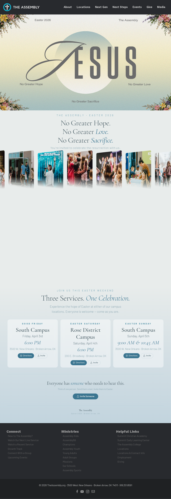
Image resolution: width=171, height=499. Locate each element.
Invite (41, 360)
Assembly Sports (72, 471)
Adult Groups (70, 458)
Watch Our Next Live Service (23, 441)
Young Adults (70, 454)
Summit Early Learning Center (133, 441)
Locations (123, 449)
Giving (120, 462)
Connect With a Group (19, 454)
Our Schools (69, 466)
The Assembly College (129, 445)
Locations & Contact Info (131, 454)
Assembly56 (69, 441)
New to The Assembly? (20, 436)
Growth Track (15, 449)
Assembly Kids (71, 436)
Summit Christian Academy (132, 436)
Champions (69, 445)
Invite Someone (85, 397)
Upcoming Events (17, 458)
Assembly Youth (71, 449)
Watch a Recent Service (21, 445)
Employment (124, 458)
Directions (26, 360)
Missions (67, 462)
